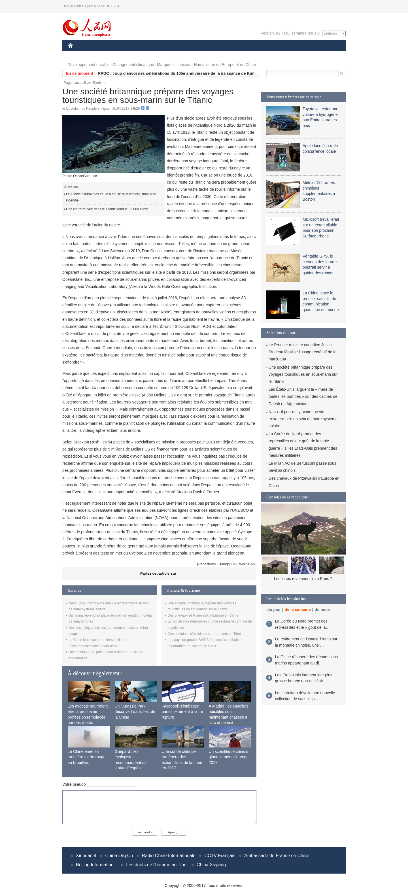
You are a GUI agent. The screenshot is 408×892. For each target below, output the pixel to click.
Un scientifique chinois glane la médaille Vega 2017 (229, 757)
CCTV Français (219, 855)
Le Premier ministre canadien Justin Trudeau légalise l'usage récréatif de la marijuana (303, 352)
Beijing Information (95, 864)
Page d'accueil (75, 83)
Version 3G (270, 33)
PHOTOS (325, 53)
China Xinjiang (211, 864)
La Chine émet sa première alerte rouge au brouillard (87, 757)
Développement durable (88, 64)
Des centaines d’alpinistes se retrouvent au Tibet (204, 634)
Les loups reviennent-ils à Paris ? (303, 578)
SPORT (275, 53)
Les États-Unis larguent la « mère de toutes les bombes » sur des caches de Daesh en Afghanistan (303, 396)
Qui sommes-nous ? (302, 33)
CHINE (78, 53)
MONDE (128, 53)
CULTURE (202, 53)
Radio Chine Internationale (169, 855)
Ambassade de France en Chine (276, 855)
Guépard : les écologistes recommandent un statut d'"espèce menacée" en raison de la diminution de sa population (135, 768)
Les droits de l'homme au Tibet (157, 864)
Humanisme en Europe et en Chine (225, 64)
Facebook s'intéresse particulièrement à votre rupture (182, 711)
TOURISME (299, 53)
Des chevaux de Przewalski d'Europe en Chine (203, 615)
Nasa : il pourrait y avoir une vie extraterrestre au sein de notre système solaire (303, 418)
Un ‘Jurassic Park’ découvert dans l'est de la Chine (135, 711)
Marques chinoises (173, 64)
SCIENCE (176, 53)
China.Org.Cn (119, 855)
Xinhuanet (86, 855)
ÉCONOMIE (102, 53)
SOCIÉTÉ (227, 53)
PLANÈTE (253, 53)
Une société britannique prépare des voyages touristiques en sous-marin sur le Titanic (303, 374)
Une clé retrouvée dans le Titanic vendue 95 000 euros (107, 209)
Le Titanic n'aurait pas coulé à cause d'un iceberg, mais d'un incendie (111, 197)
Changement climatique (133, 64)
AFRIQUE (152, 53)
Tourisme (100, 83)
